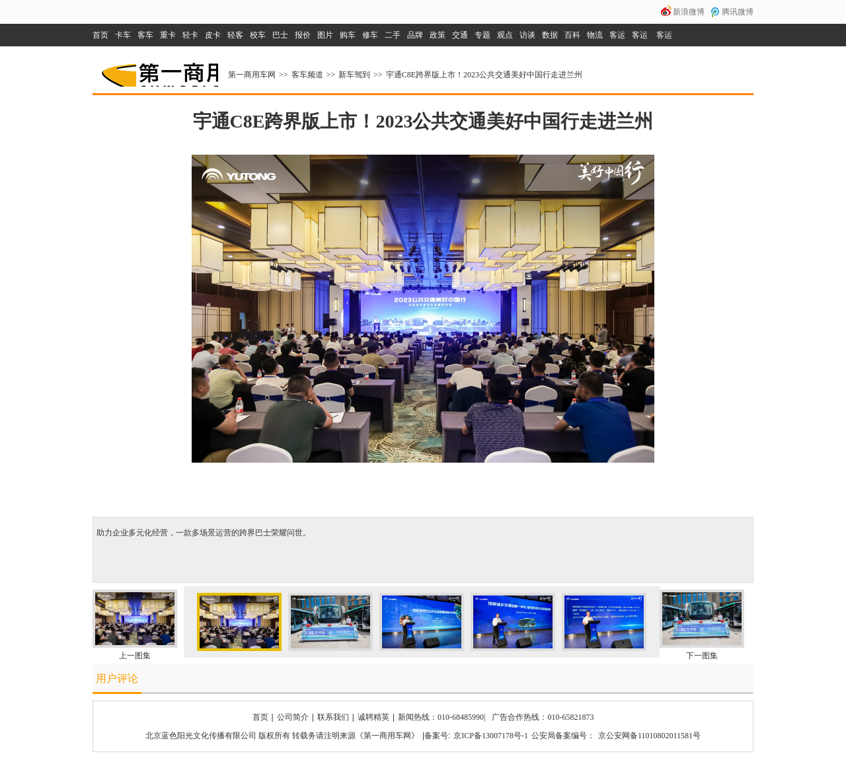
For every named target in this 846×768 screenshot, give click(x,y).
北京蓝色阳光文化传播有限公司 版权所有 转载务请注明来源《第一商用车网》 (282, 735)
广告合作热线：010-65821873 (543, 717)
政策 (437, 35)
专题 (482, 35)
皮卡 (213, 35)
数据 (550, 35)
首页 (100, 35)
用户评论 (117, 678)
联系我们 (333, 717)
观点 (505, 35)
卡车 (123, 35)
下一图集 (702, 655)
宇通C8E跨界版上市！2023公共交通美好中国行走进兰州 (484, 74)
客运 (617, 35)
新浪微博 (689, 12)
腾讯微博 (737, 12)
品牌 (415, 35)
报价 (303, 35)
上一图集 (135, 655)
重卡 (168, 35)
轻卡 (190, 35)
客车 (145, 35)
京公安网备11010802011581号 (649, 735)
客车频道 (307, 74)
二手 (393, 35)
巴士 (280, 35)
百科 (572, 35)
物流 (595, 35)
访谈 (527, 35)
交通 (460, 35)
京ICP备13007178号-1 (490, 735)
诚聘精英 (373, 717)
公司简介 (293, 717)
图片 (325, 35)
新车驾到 (354, 74)
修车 (370, 35)
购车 (348, 35)
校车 (258, 35)
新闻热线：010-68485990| (441, 717)
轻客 (235, 35)
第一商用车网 (158, 70)
